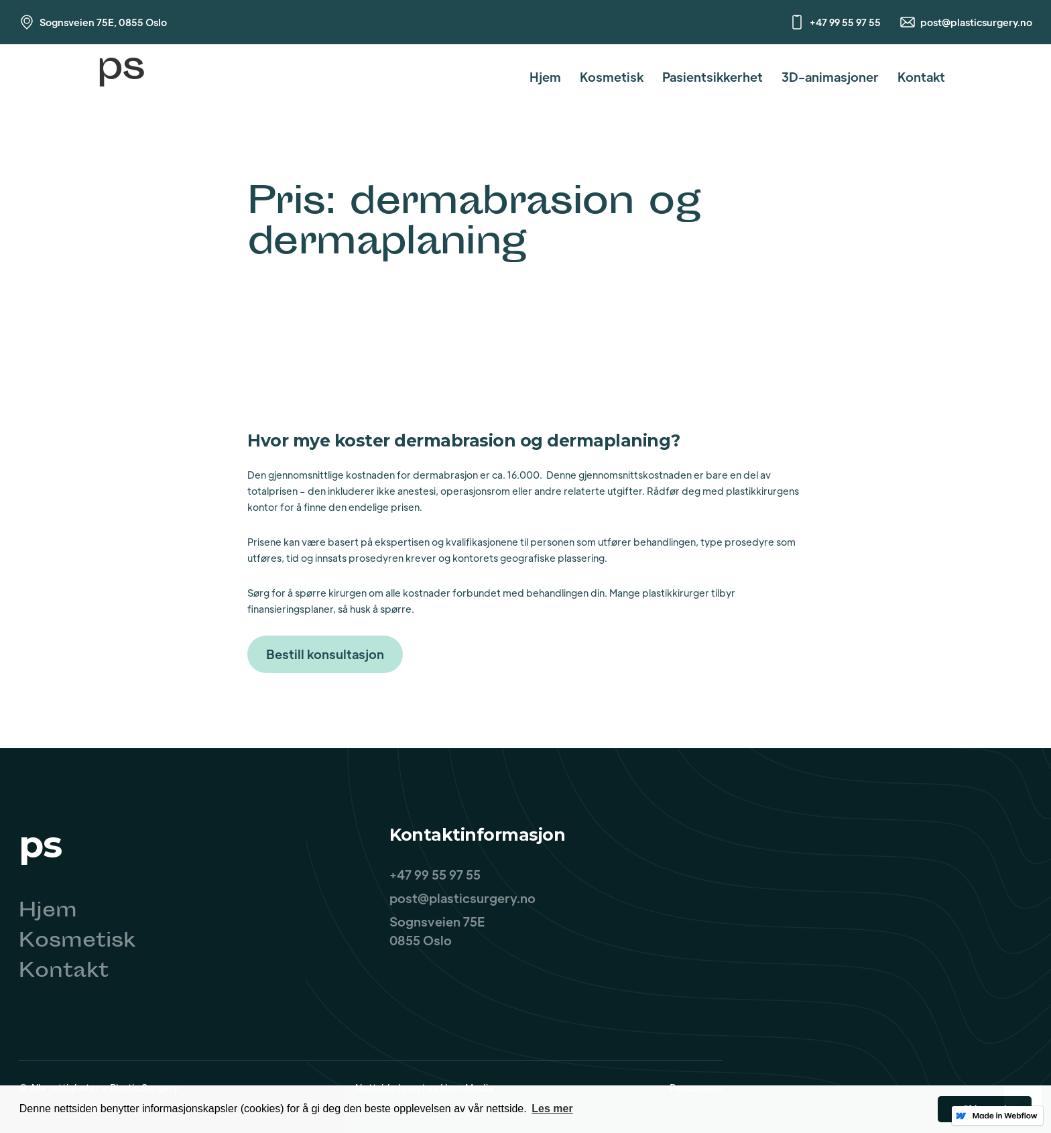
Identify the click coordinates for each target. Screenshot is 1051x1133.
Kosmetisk (611, 76)
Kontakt (921, 76)
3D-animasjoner (830, 76)
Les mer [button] (552, 1108)
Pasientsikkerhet (712, 76)
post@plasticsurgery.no (976, 22)
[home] (121, 77)
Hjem (545, 76)
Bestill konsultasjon (325, 654)
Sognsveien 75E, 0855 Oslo (103, 22)
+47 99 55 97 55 (845, 22)
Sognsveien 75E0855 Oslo (437, 931)
